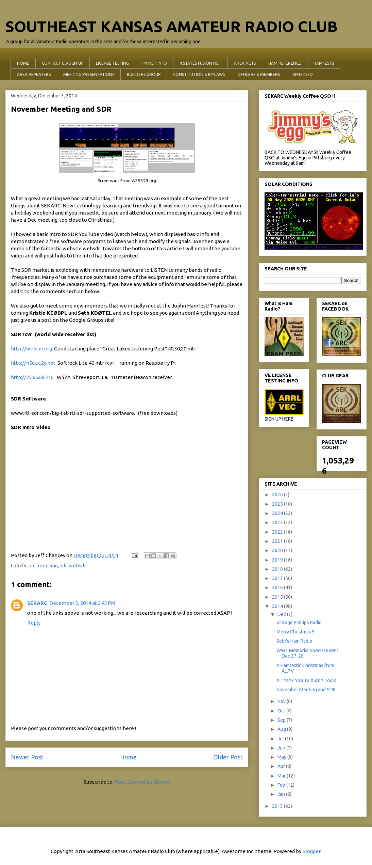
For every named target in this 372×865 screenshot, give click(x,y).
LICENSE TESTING (112, 63)
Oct (281, 710)
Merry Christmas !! (295, 631)
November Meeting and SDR (306, 689)
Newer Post (27, 757)
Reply (33, 623)
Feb (281, 785)
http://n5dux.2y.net (33, 363)
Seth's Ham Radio (294, 641)
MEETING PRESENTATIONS (88, 74)
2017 (278, 578)
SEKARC (37, 603)
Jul (281, 738)
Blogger (311, 851)
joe (32, 565)
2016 (278, 587)
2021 (278, 541)
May (282, 757)
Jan (281, 794)
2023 (278, 522)
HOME (23, 63)
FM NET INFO (154, 63)
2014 (278, 606)
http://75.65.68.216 (33, 377)
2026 (278, 494)
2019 (278, 560)
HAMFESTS (324, 63)
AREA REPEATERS (34, 74)
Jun (281, 748)
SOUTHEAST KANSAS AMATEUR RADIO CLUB (171, 26)
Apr (281, 766)
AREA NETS (245, 63)
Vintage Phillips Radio (299, 622)
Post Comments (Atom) (142, 782)
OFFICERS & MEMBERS (258, 74)
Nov (282, 701)
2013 (278, 806)
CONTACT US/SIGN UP (62, 63)
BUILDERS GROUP (143, 74)
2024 (278, 513)
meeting (48, 565)
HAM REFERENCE (284, 63)
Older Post (228, 757)
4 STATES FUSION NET (200, 63)
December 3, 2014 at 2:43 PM (82, 603)
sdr (63, 565)
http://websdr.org (31, 348)
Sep (282, 720)
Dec (282, 614)
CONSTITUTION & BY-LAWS (199, 74)
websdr (77, 565)
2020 (278, 550)
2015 (278, 597)
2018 (278, 569)
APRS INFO (302, 74)
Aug (282, 729)
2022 (278, 532)
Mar (282, 775)
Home (128, 757)
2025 (278, 504)
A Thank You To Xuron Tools (306, 680)
